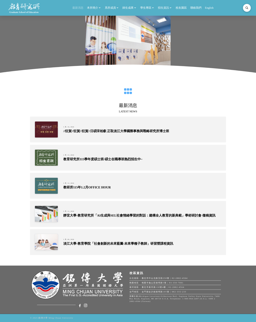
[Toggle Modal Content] (247, 8)
